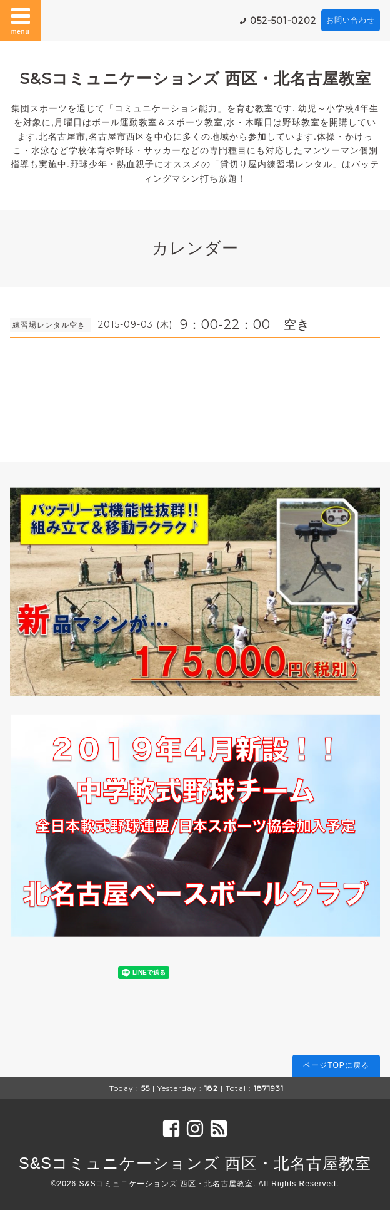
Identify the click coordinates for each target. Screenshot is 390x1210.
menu (20, 20)
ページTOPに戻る (336, 1065)
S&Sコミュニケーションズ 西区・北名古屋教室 (195, 78)
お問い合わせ (350, 20)
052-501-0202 (283, 20)
